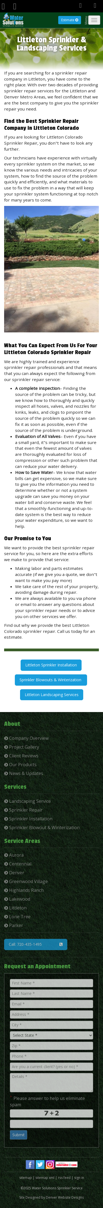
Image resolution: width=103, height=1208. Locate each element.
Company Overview (26, 738)
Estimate (69, 20)
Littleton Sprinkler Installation (51, 665)
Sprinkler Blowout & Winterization (42, 827)
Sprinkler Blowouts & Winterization (51, 679)
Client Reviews (21, 756)
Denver (14, 873)
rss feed (64, 1177)
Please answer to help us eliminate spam (47, 1101)
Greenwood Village (26, 881)
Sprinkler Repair (23, 810)
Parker (13, 925)
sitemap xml (44, 1177)
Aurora (14, 855)
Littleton (15, 908)
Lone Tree (17, 917)
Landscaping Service (27, 801)
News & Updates (23, 773)
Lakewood (17, 899)
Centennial (17, 864)
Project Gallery (21, 747)
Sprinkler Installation (28, 819)
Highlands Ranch (24, 890)
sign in (79, 1177)
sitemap (25, 1177)
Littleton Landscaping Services (52, 694)
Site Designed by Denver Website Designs (51, 1197)
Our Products (20, 765)
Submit (18, 1134)
